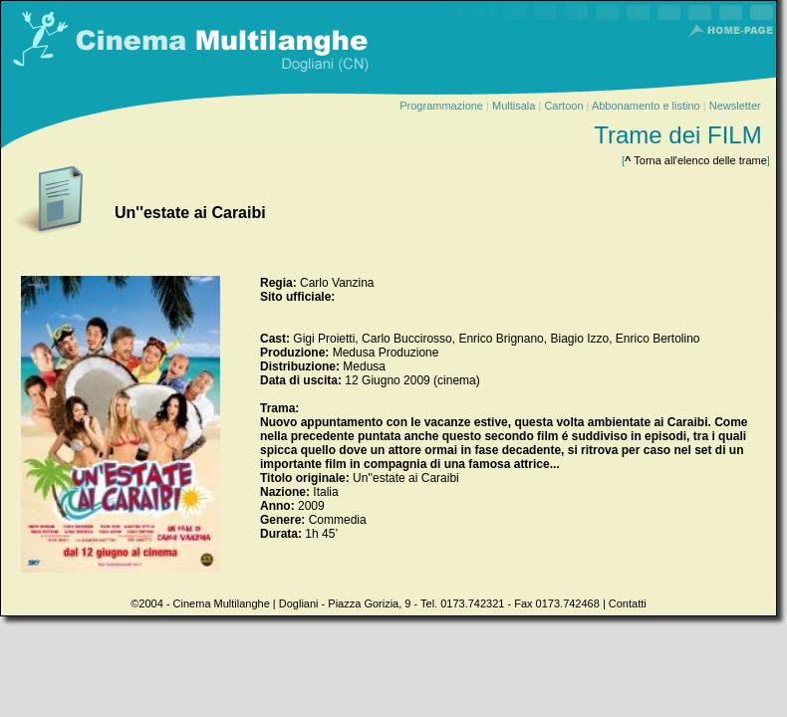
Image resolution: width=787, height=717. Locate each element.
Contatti (628, 603)
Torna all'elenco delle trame (696, 160)
